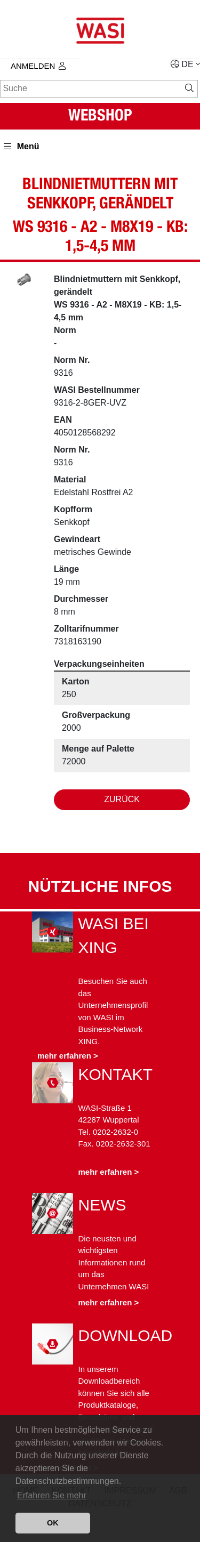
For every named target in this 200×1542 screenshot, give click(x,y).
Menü (21, 146)
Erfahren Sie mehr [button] (51, 1495)
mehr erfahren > (67, 1055)
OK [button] (53, 1523)
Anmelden (38, 65)
